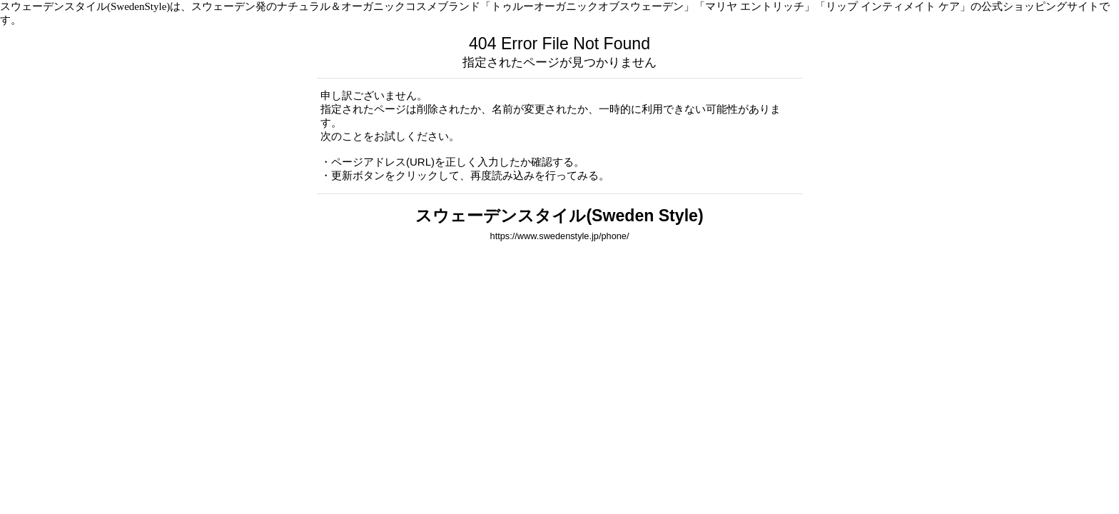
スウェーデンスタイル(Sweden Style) (559, 215)
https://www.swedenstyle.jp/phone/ (559, 236)
